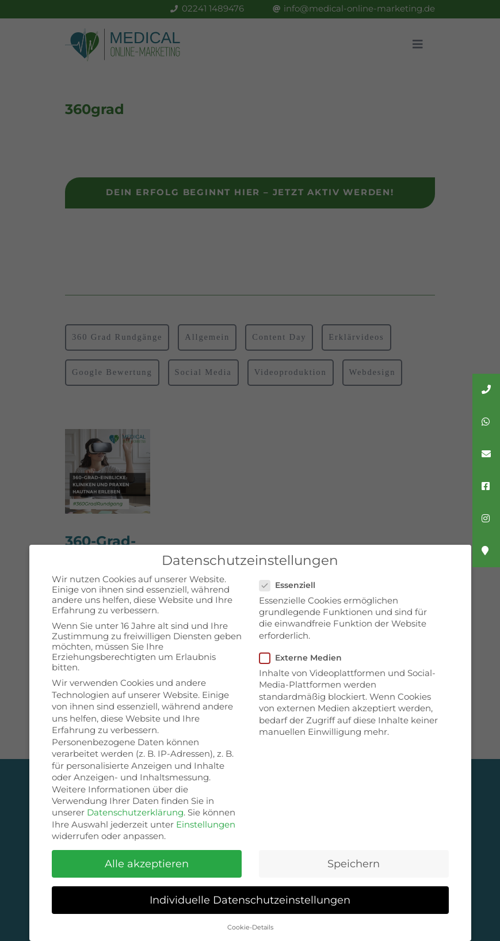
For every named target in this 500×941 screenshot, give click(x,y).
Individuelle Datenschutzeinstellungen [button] (250, 899)
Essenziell (292, 585)
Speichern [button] (353, 863)
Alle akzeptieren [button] (147, 863)
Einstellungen (205, 824)
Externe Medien (305, 657)
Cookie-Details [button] (250, 927)
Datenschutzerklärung (135, 812)
